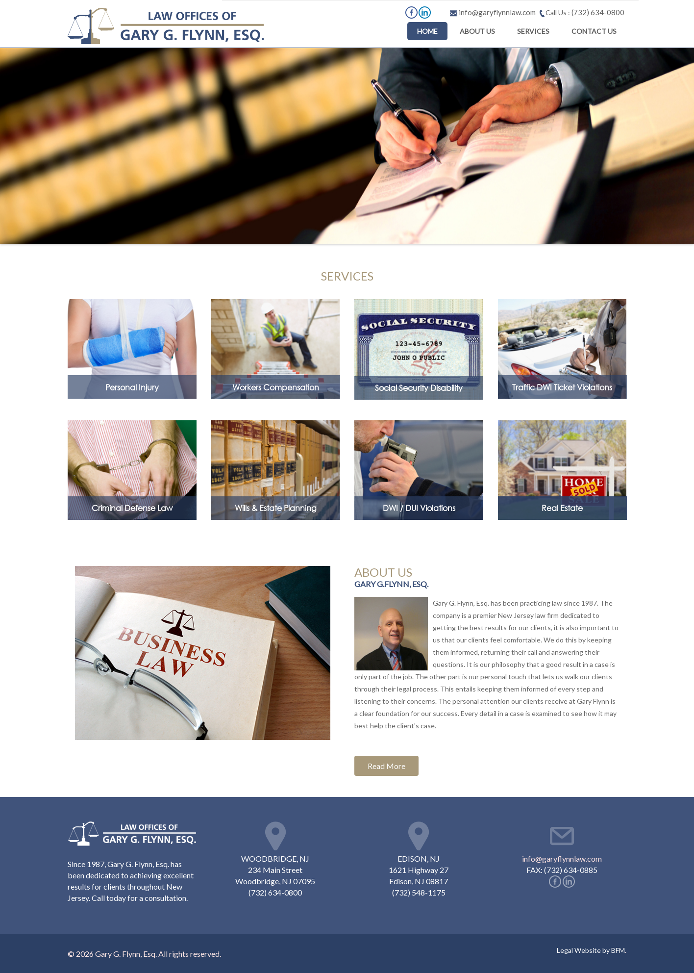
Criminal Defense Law (132, 508)
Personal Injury (132, 387)
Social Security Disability (419, 388)
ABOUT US (477, 31)
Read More (386, 765)
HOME (427, 31)
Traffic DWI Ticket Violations (562, 387)
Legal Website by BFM (591, 950)
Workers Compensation (275, 387)
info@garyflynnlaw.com (562, 858)
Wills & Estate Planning (276, 508)
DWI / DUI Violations (419, 508)
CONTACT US (594, 31)
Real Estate (562, 508)
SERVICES (533, 31)
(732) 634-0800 (597, 12)
